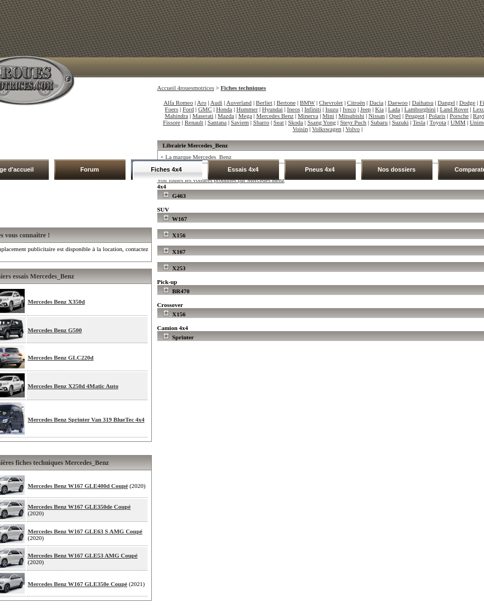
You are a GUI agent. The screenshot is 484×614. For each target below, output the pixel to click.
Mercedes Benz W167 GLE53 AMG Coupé (83, 555)
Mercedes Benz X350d (56, 301)
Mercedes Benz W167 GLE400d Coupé (78, 485)
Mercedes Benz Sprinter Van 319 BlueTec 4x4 (86, 419)
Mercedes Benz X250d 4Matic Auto (73, 386)
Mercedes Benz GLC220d (61, 357)
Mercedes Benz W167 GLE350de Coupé (79, 506)
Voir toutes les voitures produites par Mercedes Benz (220, 180)
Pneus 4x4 (319, 169)
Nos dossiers (396, 169)
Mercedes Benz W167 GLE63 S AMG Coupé (85, 531)
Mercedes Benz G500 (55, 330)
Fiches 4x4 (166, 169)
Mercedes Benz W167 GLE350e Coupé (78, 584)
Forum (89, 169)
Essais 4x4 (242, 169)
